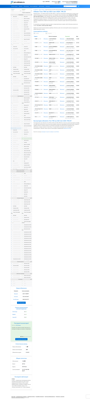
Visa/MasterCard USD (16, 80)
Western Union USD (16, 275)
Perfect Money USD (16, 177)
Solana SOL (15, 46)
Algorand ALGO (15, 156)
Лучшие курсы (14, 6)
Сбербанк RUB (15, 69)
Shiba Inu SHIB (15, 146)
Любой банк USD (16, 199)
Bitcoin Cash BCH (16, 18)
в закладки (43, 131)
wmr (14, 281)
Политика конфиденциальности (50, 396)
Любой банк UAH (16, 65)
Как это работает (33, 6)
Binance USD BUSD (16, 154)
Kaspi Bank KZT (15, 78)
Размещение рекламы (31, 396)
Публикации (41, 6)
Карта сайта (13, 396)
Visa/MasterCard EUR (16, 224)
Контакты (48, 6)
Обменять (46, 38)
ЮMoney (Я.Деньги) (16, 52)
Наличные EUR (15, 92)
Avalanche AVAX (16, 165)
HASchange (14, 311)
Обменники (26, 6)
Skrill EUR (14, 196)
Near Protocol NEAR (16, 167)
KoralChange (16, 299)
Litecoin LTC (15, 22)
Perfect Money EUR (16, 179)
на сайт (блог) (56, 131)
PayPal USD (15, 54)
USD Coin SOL (15, 140)
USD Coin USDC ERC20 (17, 125)
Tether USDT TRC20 (16, 35)
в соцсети (47, 131)
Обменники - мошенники (60, 396)
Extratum (16, 296)
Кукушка (16, 293)
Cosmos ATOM (15, 148)
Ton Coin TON (15, 48)
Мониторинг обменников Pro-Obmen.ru (17, 397)
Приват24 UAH (15, 217)
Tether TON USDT (16, 39)
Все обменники (21, 302)
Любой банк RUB (16, 201)
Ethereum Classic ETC (16, 152)
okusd (14, 283)
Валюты (20, 6)
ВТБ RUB (14, 76)
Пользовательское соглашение (21, 396)
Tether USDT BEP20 (16, 37)
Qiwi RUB (14, 175)
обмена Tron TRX (67, 128)
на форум (51, 131)
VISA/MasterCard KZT (16, 236)
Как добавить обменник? (40, 396)
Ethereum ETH (15, 20)
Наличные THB (15, 271)
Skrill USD (14, 194)
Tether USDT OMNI (16, 150)
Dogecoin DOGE (16, 113)
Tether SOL (15, 134)
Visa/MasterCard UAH (17, 234)
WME (14, 173)
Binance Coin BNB (16, 144)
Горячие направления (26, 12)
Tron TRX (14, 41)
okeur (14, 285)
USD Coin (14, 136)
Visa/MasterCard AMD (17, 238)
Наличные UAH (16, 94)
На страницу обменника (21, 339)
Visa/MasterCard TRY (16, 244)
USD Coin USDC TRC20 (17, 138)
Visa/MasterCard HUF (16, 242)
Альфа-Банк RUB (16, 71)
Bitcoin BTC (15, 16)
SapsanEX (14, 317)
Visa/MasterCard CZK (16, 250)
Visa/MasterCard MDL (17, 240)
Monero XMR (15, 26)
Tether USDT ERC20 (16, 33)
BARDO (14, 314)
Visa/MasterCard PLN (16, 248)
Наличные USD (15, 263)
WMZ (14, 50)
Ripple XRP (15, 24)
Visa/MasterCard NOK (17, 254)
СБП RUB (14, 67)
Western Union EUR (16, 277)
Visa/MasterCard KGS (16, 252)
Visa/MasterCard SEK (16, 246)
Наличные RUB (15, 90)
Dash (14, 115)
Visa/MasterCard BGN (16, 256)
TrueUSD (14, 142)
